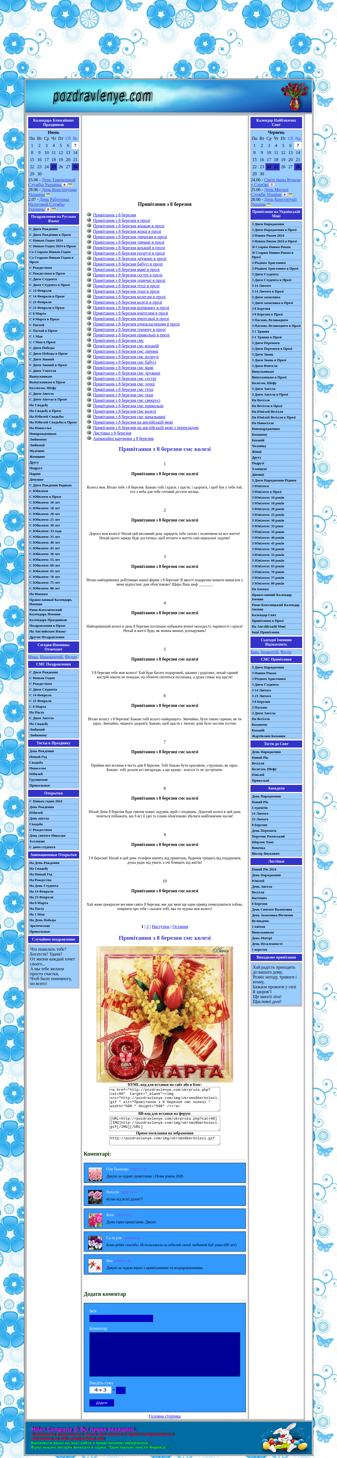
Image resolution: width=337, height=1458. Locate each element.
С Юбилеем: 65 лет (44, 571)
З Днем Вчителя (265, 366)
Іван (254, 652)
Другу (34, 462)
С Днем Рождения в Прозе (50, 235)
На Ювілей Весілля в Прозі (274, 417)
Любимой (37, 445)
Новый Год (38, 757)
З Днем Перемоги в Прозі (272, 349)
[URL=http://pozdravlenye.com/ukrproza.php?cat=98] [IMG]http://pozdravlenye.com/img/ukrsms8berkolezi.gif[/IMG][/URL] (164, 1123)
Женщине (37, 456)
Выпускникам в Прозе (47, 382)
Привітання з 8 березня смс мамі (123, 367)
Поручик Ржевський (268, 836)
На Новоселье (40, 428)
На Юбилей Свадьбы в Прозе (53, 422)
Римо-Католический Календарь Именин (45, 612)
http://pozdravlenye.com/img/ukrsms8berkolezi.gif (164, 1140)
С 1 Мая (36, 336)
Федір (286, 652)
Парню (35, 474)
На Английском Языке (47, 631)
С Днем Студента (43, 279)
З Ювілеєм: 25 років (268, 515)
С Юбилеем (38, 491)
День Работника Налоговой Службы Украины (48, 204)
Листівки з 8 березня (112, 433)
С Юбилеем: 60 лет (44, 565)
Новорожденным (42, 434)
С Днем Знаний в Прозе (48, 365)
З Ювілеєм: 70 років (268, 572)
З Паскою (259, 707)
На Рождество (40, 880)
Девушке (36, 479)
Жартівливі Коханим (268, 736)
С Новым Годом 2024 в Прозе (52, 246)
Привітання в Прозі (268, 621)
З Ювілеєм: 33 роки (267, 526)
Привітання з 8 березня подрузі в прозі (129, 253)
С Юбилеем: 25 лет (44, 519)
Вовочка (258, 848)
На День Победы (42, 920)
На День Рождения (44, 863)
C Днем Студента (43, 689)
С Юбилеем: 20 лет (44, 514)
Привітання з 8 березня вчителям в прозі (130, 313)
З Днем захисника (266, 297)
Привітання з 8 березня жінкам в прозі (128, 226)
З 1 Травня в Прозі (267, 337)
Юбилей (36, 774)
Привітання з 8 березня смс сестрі (124, 378)
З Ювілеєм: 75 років (268, 578)
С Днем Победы (42, 348)
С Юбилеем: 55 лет (44, 560)
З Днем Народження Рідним (274, 480)
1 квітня (258, 926)
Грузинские (38, 780)
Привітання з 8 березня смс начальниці (129, 416)
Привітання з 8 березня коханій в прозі (129, 247)
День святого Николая (47, 835)
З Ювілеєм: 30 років (268, 520)
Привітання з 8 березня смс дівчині (125, 351)
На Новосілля (263, 423)
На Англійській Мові (269, 626)
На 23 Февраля (41, 897)
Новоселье (37, 768)
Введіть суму (102, 1383)
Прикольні (260, 780)
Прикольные (39, 785)
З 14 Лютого (261, 286)
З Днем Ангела (264, 389)
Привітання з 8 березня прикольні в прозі (131, 335)
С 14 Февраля (40, 290)
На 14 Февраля (41, 891)
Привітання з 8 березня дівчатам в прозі (130, 236)
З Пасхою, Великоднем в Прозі (276, 326)
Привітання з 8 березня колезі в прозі (127, 302)
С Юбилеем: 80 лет (44, 588)
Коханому (259, 434)
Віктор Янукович (266, 853)
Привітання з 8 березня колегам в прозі (129, 296)
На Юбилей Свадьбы (46, 416)
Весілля (258, 763)
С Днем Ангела (41, 393)
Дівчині (258, 474)
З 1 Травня (260, 331)
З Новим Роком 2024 (268, 235)
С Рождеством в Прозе (47, 273)
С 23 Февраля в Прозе (47, 308)
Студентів (260, 808)
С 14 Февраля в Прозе (47, 296)
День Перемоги (264, 831)
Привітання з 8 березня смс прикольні (128, 405)
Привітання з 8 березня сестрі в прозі (127, 275)
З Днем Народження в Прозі (274, 230)
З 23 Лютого (261, 696)
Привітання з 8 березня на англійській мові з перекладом (146, 427)
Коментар (99, 1328)
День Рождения (41, 751)
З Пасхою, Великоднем (270, 320)
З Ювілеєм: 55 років (268, 555)
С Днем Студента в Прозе (49, 285)
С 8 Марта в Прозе (44, 319)
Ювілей (258, 775)
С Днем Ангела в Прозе (48, 399)
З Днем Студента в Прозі (271, 280)
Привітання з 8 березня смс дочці (124, 384)
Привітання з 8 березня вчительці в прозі (131, 318)
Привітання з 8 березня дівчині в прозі (129, 242)
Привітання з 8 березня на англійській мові (133, 422)
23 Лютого (260, 819)
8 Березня (259, 825)
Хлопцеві (259, 469)
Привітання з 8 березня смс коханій (126, 346)
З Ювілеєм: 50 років (268, 549)
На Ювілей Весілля (267, 411)
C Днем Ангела (41, 718)
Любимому (38, 439)
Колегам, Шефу (264, 383)
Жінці (256, 452)
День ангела (39, 818)
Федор (71, 657)
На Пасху (36, 712)
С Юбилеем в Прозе (45, 497)
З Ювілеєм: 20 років (268, 509)
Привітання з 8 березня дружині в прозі (129, 258)
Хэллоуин (37, 841)
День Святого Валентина (272, 909)
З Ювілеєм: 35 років (268, 532)
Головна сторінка (165, 1416)
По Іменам (260, 589)
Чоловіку (259, 446)
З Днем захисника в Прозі (272, 303)
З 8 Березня (261, 308)
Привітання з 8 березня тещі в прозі (126, 291)
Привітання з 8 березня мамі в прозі (126, 269)
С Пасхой (36, 325)
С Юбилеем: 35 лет (44, 537)
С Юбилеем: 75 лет (44, 582)
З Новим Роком (264, 673)
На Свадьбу (38, 405)
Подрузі (258, 463)
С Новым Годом (42, 678)
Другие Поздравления (47, 637)
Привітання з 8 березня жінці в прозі (127, 231)
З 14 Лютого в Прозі (268, 291)
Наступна (160, 926)
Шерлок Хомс (263, 842)
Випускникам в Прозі (269, 377)
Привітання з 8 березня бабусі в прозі (128, 264)
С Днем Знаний (41, 359)
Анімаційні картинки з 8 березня (123, 438)
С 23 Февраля (40, 302)
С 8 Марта (37, 313)
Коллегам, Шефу (42, 388)
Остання (180, 926)
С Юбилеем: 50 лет (44, 554)
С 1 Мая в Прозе (42, 342)
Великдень (260, 921)
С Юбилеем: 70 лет (44, 577)
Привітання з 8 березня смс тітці (123, 389)
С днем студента (42, 847)
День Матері (262, 938)
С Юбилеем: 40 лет (44, 542)
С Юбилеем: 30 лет (44, 525)
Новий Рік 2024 (264, 869)
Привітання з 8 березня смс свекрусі (126, 400)
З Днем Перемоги (266, 343)
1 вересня (259, 949)
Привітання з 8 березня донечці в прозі (129, 280)
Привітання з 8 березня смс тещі (123, 395)
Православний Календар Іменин (272, 597)
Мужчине (37, 451)
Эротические (39, 926)
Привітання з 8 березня (114, 215)
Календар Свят (264, 615)
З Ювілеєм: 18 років (268, 503)
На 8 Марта (38, 903)
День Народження (266, 752)
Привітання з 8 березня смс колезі (124, 411)
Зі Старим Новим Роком (271, 247)
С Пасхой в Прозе (43, 331)
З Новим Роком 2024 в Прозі (274, 241)
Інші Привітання (265, 632)
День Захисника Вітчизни (272, 915)
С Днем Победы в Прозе (48, 353)
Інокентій (269, 652)
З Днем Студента (265, 274)
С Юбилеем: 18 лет (44, 508)
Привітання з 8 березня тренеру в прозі (129, 329)
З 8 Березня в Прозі (267, 314)
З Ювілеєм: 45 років (268, 543)
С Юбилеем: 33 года (45, 531)
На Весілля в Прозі (267, 406)
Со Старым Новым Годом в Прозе (51, 259)
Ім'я (93, 1311)
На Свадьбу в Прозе (45, 411)
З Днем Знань (263, 354)
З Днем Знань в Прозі (269, 360)
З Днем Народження (268, 224)
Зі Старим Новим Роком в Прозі (273, 255)
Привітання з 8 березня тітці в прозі (126, 286)
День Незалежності (267, 944)
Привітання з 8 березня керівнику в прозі (131, 307)
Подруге (36, 468)
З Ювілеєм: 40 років (268, 537)
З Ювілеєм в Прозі (267, 492)
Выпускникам (40, 376)
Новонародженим (266, 429)
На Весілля (261, 400)
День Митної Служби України (269, 192)
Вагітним (259, 898)
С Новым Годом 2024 (46, 240)
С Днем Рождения (43, 229)
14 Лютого (260, 813)
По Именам (38, 594)
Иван (33, 657)
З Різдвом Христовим (269, 263)
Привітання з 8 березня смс (118, 340)
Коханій (258, 440)
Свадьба (36, 762)
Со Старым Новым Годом (50, 252)
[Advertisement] (168, 40)
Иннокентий (51, 657)
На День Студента (43, 886)
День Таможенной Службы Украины (52, 182)
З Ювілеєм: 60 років (268, 560)
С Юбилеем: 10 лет (44, 502)
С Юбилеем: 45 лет (44, 548)
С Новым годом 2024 (45, 801)
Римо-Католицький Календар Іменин (276, 607)
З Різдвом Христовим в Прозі (275, 268)
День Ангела (262, 886)
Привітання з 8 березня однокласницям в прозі (136, 324)
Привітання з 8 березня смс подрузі (126, 356)
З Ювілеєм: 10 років (268, 497)
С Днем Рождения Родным (50, 485)
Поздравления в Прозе (47, 625)
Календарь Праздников (48, 620)
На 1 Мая (36, 914)
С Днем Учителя (42, 371)
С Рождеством (40, 268)
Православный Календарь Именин (50, 602)
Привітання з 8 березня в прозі (121, 220)
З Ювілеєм (260, 486)
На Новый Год (40, 874)
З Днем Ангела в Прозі (270, 394)
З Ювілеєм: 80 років (268, 583)
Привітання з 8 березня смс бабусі (124, 362)
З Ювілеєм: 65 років (268, 566)
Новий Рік (260, 757)
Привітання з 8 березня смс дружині (126, 373)
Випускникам (263, 371)
